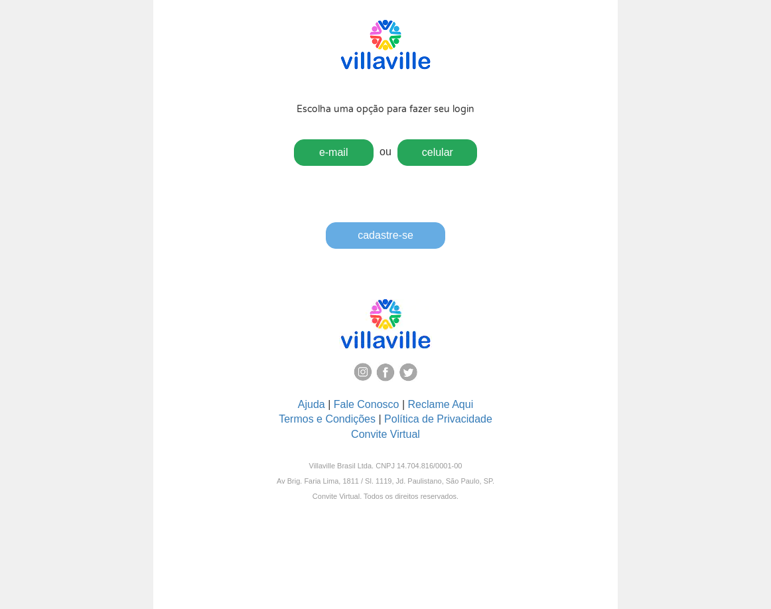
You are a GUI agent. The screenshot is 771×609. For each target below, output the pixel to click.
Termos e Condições (327, 419)
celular (437, 152)
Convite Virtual (385, 434)
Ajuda (311, 404)
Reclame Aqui (441, 404)
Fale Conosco (366, 404)
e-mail (333, 152)
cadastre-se (385, 235)
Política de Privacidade (438, 419)
